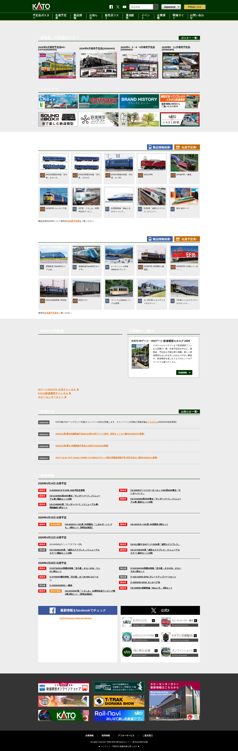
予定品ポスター (41, 16)
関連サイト (178, 16)
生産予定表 (61, 16)
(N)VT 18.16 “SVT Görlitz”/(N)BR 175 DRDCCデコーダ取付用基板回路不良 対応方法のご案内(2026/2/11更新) (106, 457)
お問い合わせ (197, 16)
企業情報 (161, 16)
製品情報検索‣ (162, 147)
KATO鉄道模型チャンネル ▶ (55, 393)
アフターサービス (126, 735)
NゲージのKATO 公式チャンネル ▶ (58, 389)
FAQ (195, 7)
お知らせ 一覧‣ (189, 411)
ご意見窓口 (148, 735)
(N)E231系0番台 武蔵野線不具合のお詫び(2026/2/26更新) (81, 446)
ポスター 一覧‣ (189, 38)
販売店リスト (112, 16)
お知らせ (93, 16)
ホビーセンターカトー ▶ (52, 397)
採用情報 (106, 735)
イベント (145, 16)
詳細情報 (183, 372)
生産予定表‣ (189, 147)
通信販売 (130, 16)
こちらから (152, 422)
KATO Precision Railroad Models (76, 618)
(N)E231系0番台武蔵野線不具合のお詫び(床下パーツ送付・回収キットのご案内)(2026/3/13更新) (99, 434)
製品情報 (78, 16)
